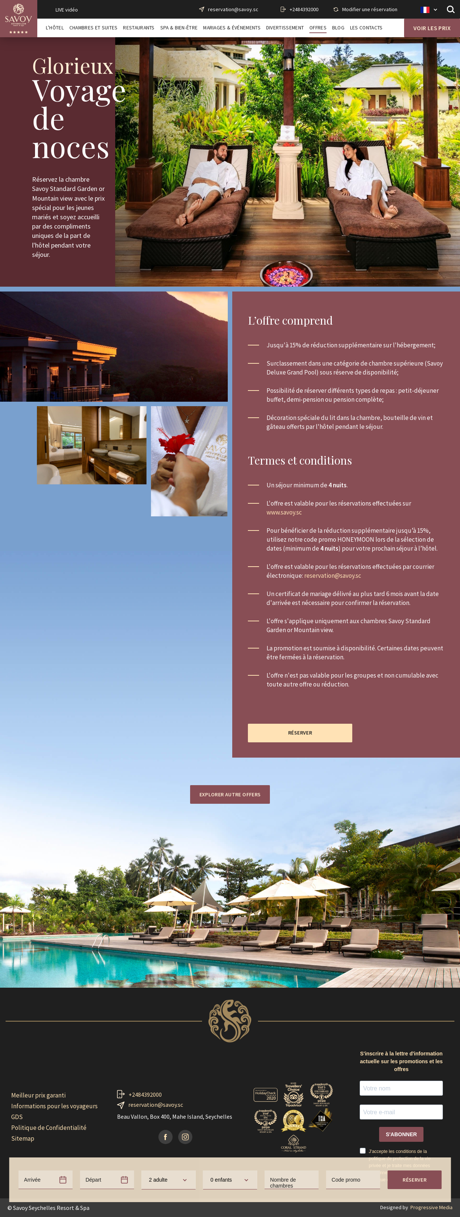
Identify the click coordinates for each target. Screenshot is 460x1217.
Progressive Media (431, 1207)
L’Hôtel (55, 28)
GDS (17, 1117)
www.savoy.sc (284, 512)
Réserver (414, 950)
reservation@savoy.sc (233, 9)
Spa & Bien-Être (179, 28)
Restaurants (139, 28)
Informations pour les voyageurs (54, 1106)
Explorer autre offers (230, 794)
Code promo (346, 950)
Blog (338, 28)
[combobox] (168, 950)
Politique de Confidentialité (48, 1128)
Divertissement (285, 28)
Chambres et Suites (93, 28)
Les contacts (366, 28)
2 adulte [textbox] (158, 950)
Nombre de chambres (283, 953)
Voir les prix (432, 28)
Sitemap (22, 1138)
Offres (318, 28)
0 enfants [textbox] (221, 950)
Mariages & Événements (232, 28)
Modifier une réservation (369, 9)
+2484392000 (304, 9)
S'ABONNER (401, 1134)
